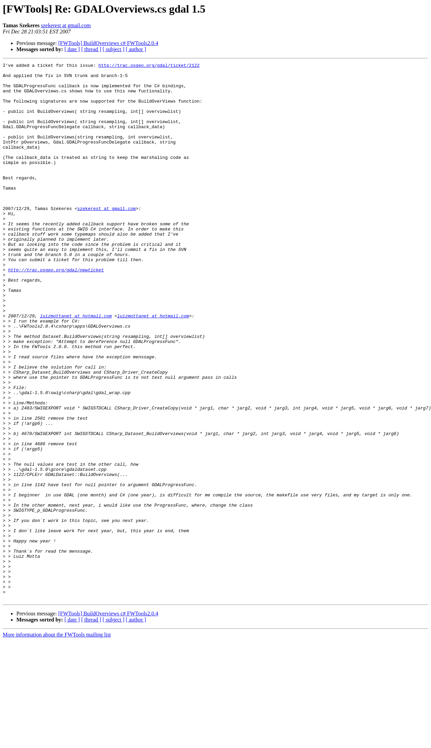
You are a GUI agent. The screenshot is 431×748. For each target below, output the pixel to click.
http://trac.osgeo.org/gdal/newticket (56, 312)
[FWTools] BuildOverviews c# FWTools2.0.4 (108, 43)
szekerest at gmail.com (66, 25)
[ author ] (136, 49)
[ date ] (72, 49)
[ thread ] (91, 49)
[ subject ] (113, 49)
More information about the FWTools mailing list (57, 742)
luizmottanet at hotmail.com (76, 367)
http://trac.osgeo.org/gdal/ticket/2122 (149, 66)
